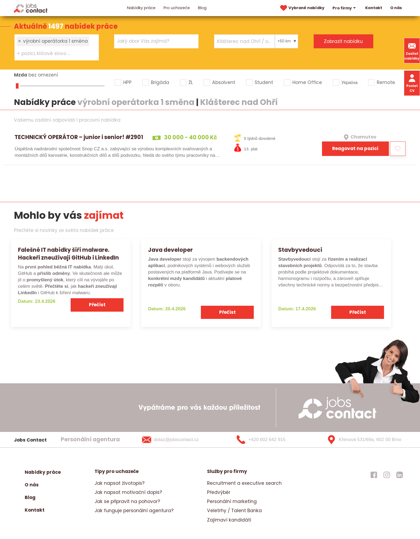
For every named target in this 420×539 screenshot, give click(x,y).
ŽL (191, 82)
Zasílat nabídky (411, 51)
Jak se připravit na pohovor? (127, 501)
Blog (202, 7)
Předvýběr (218, 492)
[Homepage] (31, 7)
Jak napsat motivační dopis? (128, 492)
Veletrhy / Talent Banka (234, 510)
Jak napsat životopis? (119, 483)
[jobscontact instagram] (386, 474)
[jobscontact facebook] (373, 474)
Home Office (307, 82)
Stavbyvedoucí (300, 250)
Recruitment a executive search (244, 483)
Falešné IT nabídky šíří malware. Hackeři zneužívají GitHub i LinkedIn (68, 253)
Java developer (170, 250)
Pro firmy (344, 8)
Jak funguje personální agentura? (134, 510)
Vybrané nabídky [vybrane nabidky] (301, 8)
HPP (127, 82)
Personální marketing (232, 501)
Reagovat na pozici (355, 148)
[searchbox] (53, 53)
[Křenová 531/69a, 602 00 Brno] (362, 439)
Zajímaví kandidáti (229, 520)
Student (264, 82)
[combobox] (57, 47)
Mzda (20, 75)
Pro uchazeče (177, 7)
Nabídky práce (141, 7)
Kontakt (373, 7)
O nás (396, 7)
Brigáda (160, 82)
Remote (386, 82)
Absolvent (223, 82)
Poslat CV (412, 83)
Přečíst (97, 304)
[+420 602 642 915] (270, 439)
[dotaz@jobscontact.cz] (177, 439)
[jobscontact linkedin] (399, 474)
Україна (349, 82)
